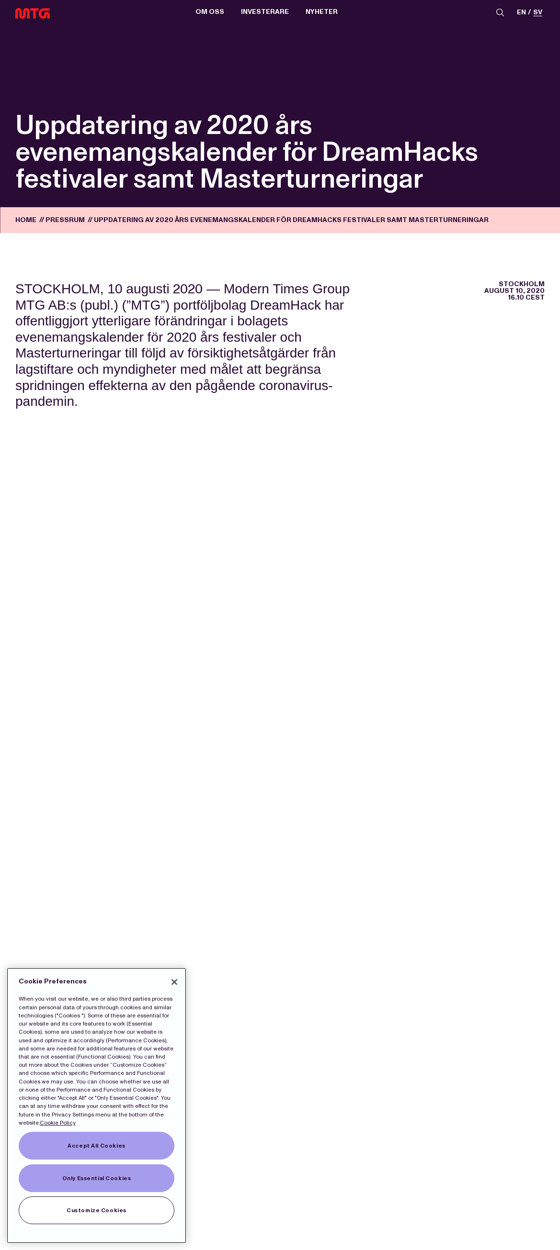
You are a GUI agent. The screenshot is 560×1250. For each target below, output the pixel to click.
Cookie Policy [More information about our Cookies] (58, 1122)
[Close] (174, 982)
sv (537, 12)
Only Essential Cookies (96, 1178)
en (521, 12)
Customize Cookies (96, 1210)
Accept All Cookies (96, 1145)
